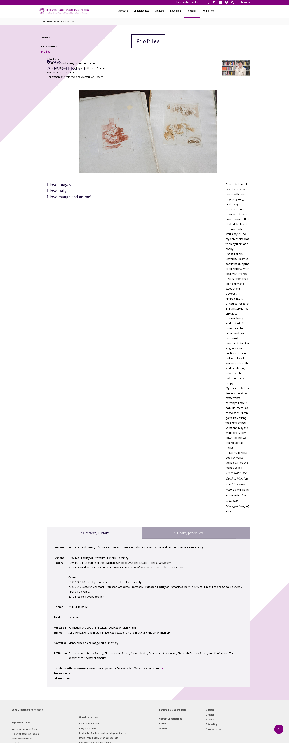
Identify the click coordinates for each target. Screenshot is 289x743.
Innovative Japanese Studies (58, 629)
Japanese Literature (53, 658)
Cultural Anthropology (87, 634)
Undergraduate (174, 10)
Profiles (60, 21)
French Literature (84, 701)
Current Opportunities (158, 621)
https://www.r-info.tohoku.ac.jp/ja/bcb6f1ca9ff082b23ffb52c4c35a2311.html (160, 549)
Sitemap (191, 610)
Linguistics (113, 672)
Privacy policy (194, 629)
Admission (241, 10)
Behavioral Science (117, 682)
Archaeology (50, 668)
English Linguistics (85, 687)
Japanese (245, 2)
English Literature (84, 682)
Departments (49, 48)
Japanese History (52, 663)
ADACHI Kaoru (71, 21)
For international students (188, 2)
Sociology (113, 677)
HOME (42, 21)
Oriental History (83, 677)
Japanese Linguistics (54, 644)
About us (156, 10)
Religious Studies (84, 639)
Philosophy (113, 639)
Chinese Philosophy (85, 673)
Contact (151, 625)
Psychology (113, 668)
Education (208, 10)
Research (224, 10)
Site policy (192, 625)
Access (151, 630)
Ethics (111, 644)
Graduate (192, 10)
